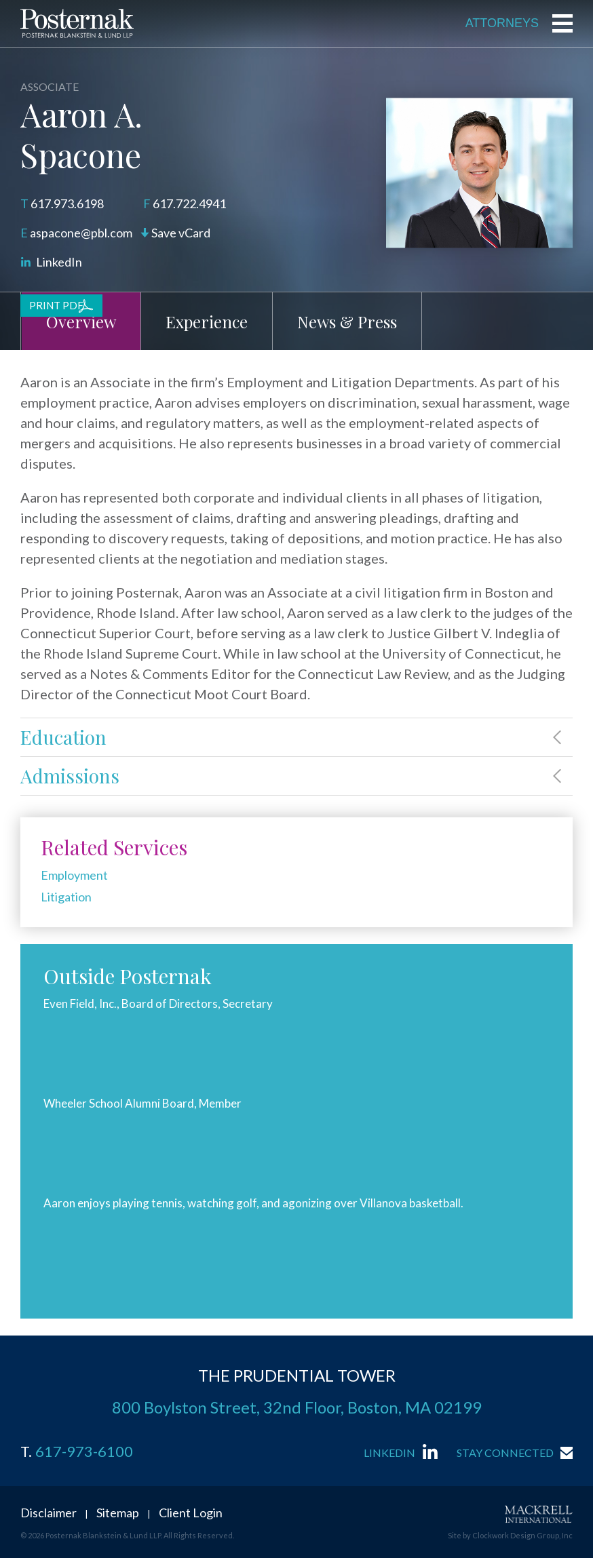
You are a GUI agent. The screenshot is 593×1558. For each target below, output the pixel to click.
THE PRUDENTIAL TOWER (297, 1375)
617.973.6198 (67, 203)
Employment (74, 875)
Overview (81, 321)
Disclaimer (48, 1512)
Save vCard (180, 233)
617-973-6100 (84, 1451)
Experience (207, 321)
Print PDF (56, 305)
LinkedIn (59, 262)
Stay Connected (505, 1452)
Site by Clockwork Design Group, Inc (510, 1535)
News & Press (347, 321)
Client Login (191, 1512)
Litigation (66, 896)
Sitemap (117, 1512)
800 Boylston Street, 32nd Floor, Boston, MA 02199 (297, 1407)
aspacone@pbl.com (81, 233)
